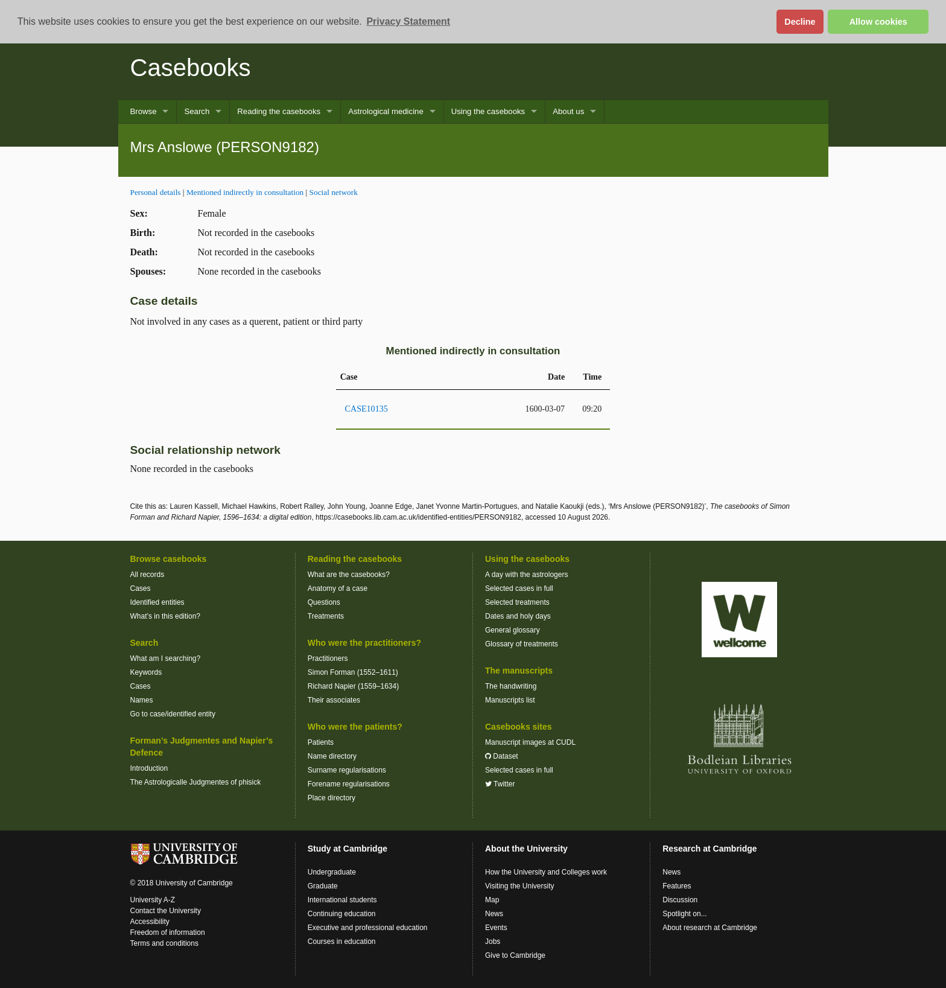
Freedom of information (167, 932)
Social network (334, 192)
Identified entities (157, 602)
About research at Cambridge (709, 927)
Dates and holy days (518, 616)
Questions (324, 602)
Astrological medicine (386, 111)
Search (196, 111)
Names (141, 700)
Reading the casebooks (278, 111)
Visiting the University (519, 886)
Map (492, 900)
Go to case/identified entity (172, 714)
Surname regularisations (347, 770)
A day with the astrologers (526, 574)
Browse (143, 111)
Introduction (149, 768)
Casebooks (190, 67)
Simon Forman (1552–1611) (353, 672)
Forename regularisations (349, 784)
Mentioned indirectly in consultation (244, 192)
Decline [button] (799, 22)
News (494, 914)
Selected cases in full (519, 588)
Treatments (326, 616)
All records (147, 574)
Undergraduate (332, 872)
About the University (526, 848)
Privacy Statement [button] (408, 21)
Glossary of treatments (521, 644)
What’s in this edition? (165, 616)
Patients (321, 742)
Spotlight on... (684, 914)
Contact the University (165, 911)
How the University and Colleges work (546, 872)
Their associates (334, 700)
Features (676, 886)
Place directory (331, 798)
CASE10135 (366, 408)
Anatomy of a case (337, 588)
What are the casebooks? (349, 574)
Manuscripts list (510, 700)
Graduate (323, 886)
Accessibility (150, 921)
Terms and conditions (164, 943)
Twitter (500, 784)
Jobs (492, 941)
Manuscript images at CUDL (530, 742)
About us (568, 111)
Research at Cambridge (709, 848)
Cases (140, 588)
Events (496, 927)
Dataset (501, 756)
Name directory (332, 756)
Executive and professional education (368, 927)
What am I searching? (165, 658)
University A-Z (153, 900)
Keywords (146, 672)
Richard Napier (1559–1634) (353, 686)
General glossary (512, 630)
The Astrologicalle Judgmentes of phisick (195, 782)
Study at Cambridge (347, 848)
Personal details (155, 192)
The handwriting (510, 686)
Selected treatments (517, 602)
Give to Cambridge (515, 955)
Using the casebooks (488, 111)
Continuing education (342, 914)
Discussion (679, 900)
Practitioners (328, 658)
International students (342, 900)
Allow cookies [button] (878, 22)
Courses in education (342, 941)
